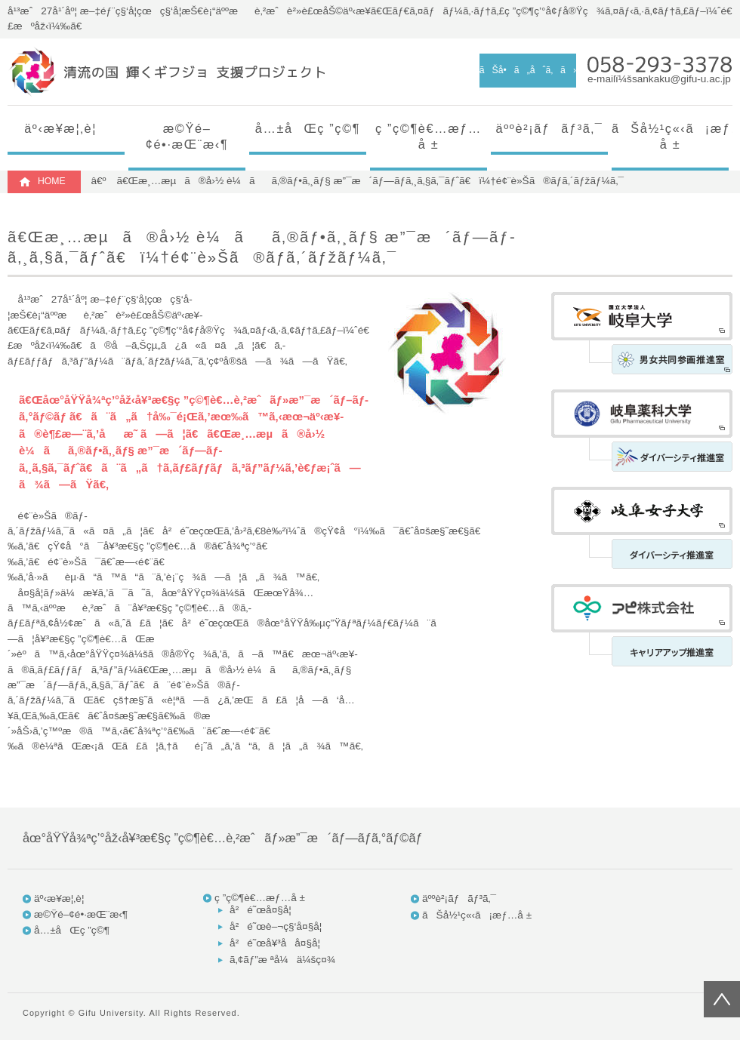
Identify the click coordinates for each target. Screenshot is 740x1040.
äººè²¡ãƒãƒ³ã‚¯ (549, 128)
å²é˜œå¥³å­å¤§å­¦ (275, 943)
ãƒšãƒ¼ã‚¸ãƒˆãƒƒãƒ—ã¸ (722, 999)
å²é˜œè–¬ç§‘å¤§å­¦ (276, 926)
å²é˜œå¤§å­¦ (260, 909)
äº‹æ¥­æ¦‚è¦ (66, 128)
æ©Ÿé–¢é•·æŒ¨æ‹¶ (187, 136)
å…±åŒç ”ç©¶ (307, 128)
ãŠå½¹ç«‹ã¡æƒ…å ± (670, 136)
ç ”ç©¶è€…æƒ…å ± (428, 136)
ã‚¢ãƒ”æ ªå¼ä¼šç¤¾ (282, 959)
